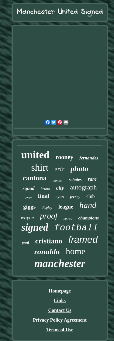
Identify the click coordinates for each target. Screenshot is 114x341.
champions (88, 218)
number (58, 180)
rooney (65, 157)
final (43, 195)
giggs (29, 206)
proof (49, 215)
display (47, 208)
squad (28, 188)
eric (59, 169)
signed (34, 227)
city (60, 188)
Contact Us (59, 310)
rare (92, 179)
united (35, 154)
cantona (35, 178)
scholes (75, 179)
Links (60, 300)
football (76, 228)
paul (25, 242)
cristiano (48, 241)
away (28, 197)
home (75, 251)
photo (79, 169)
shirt (40, 167)
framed (83, 239)
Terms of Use (59, 329)
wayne (27, 217)
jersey (75, 196)
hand (87, 205)
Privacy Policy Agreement (60, 320)
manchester (59, 263)
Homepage (60, 290)
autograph (83, 187)
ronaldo (47, 251)
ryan (59, 197)
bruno (45, 188)
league (65, 207)
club (90, 196)
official (68, 219)
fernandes (88, 157)
